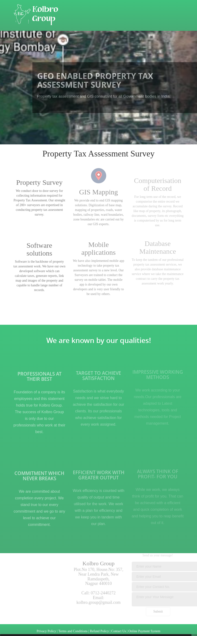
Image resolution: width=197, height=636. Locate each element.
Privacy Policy (46, 631)
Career (149, 41)
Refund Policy (99, 631)
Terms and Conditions (73, 631)
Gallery (128, 41)
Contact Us (103, 41)
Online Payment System (144, 631)
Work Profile (74, 41)
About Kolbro (44, 41)
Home (18, 41)
